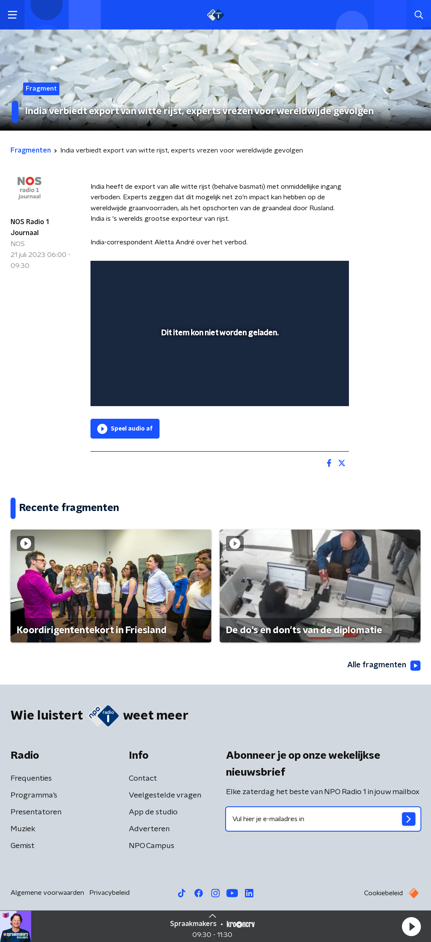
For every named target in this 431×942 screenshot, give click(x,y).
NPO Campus (151, 846)
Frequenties (31, 778)
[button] (411, 926)
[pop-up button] (313, 387)
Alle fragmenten (383, 666)
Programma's (34, 795)
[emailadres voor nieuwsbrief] (323, 819)
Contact (143, 778)
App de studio (153, 812)
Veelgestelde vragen (165, 795)
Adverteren (149, 829)
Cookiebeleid (383, 893)
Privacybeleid (109, 892)
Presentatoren (36, 812)
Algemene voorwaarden (47, 892)
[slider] (218, 365)
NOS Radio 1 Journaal (30, 227)
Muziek (23, 829)
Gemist (23, 846)
